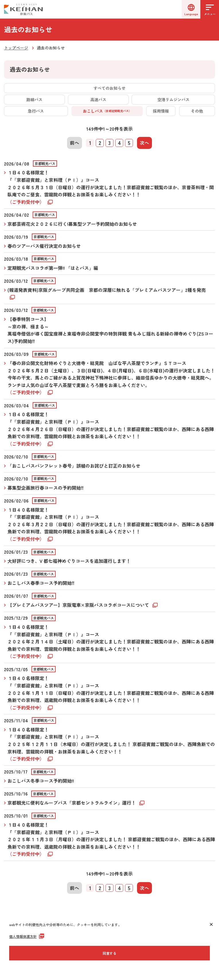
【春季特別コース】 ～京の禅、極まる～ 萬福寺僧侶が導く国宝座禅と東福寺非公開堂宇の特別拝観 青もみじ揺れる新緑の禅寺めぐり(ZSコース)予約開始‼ (110, 330)
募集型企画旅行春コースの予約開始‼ (45, 487)
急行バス (36, 111)
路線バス (34, 99)
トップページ (16, 48)
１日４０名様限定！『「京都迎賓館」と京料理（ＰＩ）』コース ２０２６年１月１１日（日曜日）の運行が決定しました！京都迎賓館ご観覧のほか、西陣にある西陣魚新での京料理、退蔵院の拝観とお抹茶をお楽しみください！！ (110, 693)
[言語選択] (191, 9)
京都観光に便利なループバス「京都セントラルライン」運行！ (72, 802)
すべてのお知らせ (109, 88)
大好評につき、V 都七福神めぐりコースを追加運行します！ (69, 560)
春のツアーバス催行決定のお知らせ (44, 245)
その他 (197, 111)
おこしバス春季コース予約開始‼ (41, 582)
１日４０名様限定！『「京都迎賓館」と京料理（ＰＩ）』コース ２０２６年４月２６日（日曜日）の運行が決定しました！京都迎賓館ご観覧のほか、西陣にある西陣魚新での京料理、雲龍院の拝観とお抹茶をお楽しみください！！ (110, 429)
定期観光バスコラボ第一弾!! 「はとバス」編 (52, 267)
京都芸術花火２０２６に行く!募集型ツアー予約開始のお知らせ (72, 223)
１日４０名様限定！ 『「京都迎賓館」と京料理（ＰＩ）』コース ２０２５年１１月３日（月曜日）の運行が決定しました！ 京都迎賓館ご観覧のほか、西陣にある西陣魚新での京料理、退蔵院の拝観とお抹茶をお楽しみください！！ (111, 839)
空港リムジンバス (173, 99)
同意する (109, 953)
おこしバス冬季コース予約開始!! (40, 780)
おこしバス (107, 111)
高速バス (98, 99)
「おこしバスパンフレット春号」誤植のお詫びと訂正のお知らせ (73, 465)
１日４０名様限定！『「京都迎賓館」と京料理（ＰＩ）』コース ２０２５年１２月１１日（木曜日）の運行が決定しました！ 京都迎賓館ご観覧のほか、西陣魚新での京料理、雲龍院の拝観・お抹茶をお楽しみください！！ (111, 744)
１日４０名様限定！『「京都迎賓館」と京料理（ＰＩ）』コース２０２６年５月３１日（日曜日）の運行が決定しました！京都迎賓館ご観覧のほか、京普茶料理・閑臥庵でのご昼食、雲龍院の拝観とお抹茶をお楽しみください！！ (110, 187)
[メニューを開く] (209, 9)
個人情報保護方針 (23, 936)
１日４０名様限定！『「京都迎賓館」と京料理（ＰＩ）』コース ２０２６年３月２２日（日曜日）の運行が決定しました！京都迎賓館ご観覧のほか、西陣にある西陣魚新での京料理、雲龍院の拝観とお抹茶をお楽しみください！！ (110, 524)
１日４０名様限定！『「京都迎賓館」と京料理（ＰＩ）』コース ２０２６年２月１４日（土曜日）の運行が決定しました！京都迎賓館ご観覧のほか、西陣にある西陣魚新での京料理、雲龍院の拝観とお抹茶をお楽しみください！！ (110, 641)
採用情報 (161, 111)
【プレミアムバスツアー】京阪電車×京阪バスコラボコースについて (78, 604)
